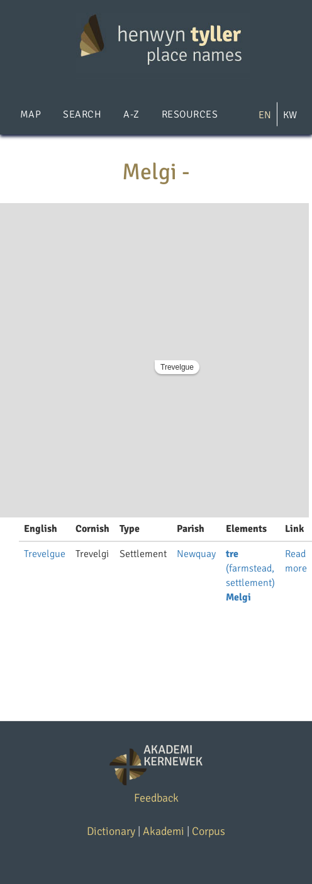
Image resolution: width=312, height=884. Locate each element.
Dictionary (111, 831)
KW (290, 115)
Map (30, 114)
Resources (190, 114)
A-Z (131, 114)
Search (82, 114)
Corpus (208, 831)
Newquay (196, 554)
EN (265, 115)
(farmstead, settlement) (250, 568)
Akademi (163, 831)
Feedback (156, 798)
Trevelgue (177, 367)
